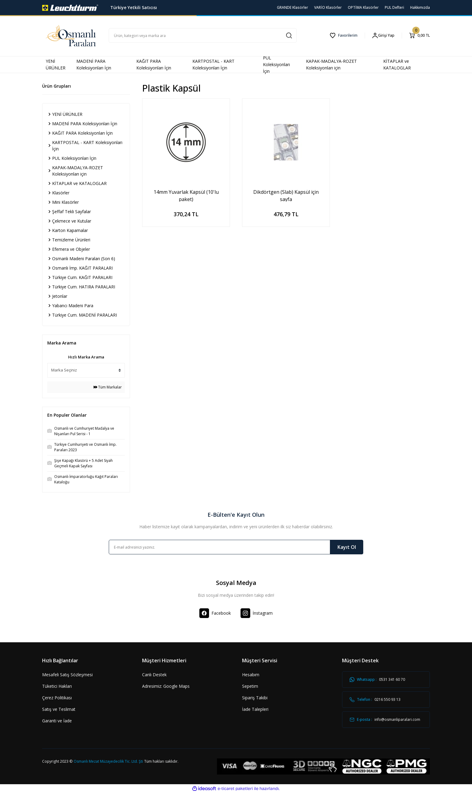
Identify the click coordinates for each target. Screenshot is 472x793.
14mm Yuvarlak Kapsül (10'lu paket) (186, 195)
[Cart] (419, 35)
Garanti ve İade (57, 721)
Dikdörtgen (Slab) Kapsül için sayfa (286, 195)
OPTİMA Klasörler (363, 7)
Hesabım (250, 674)
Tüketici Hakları (57, 686)
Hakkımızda (420, 7)
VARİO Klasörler (328, 7)
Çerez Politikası (57, 698)
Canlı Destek (154, 674)
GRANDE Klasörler (292, 7)
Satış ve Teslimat (58, 709)
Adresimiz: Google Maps (166, 686)
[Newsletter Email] (236, 547)
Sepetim (250, 686)
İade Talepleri (255, 709)
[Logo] (70, 7)
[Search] (203, 35)
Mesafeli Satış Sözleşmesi (67, 674)
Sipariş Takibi (255, 698)
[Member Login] (383, 35)
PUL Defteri (394, 7)
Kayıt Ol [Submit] (346, 547)
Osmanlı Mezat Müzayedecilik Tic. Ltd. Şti (108, 761)
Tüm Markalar (108, 387)
